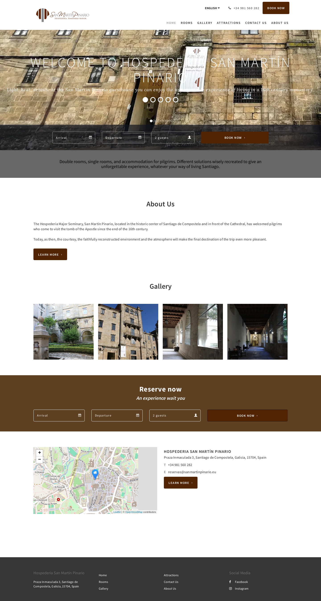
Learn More (48, 254)
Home (103, 575)
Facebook (238, 582)
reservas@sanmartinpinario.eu (192, 472)
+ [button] (39, 453)
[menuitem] (173, 23)
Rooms (103, 582)
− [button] (39, 459)
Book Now (233, 138)
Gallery (103, 588)
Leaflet (117, 512)
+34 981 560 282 (180, 464)
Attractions (171, 575)
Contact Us (171, 582)
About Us (170, 588)
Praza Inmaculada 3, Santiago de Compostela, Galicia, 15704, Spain (215, 457)
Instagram (239, 588)
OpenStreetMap (134, 512)
